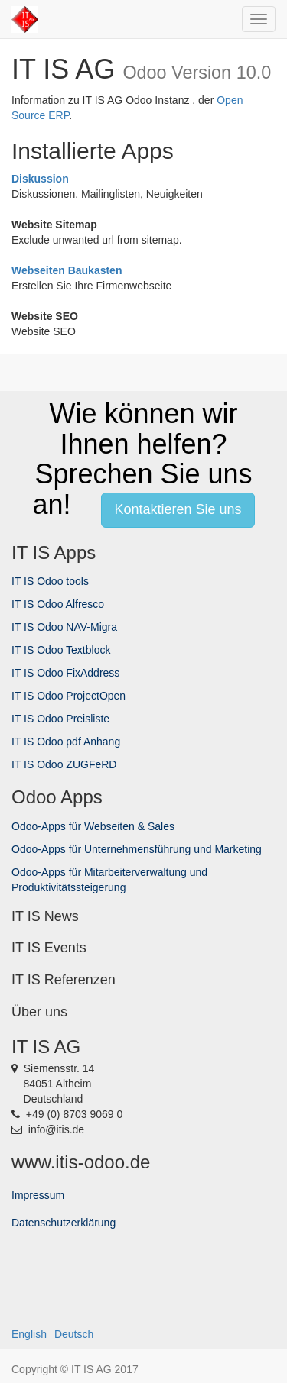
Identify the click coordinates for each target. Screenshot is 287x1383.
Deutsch (73, 1334)
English (29, 1334)
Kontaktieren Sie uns (177, 509)
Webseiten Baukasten (66, 270)
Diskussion (40, 179)
